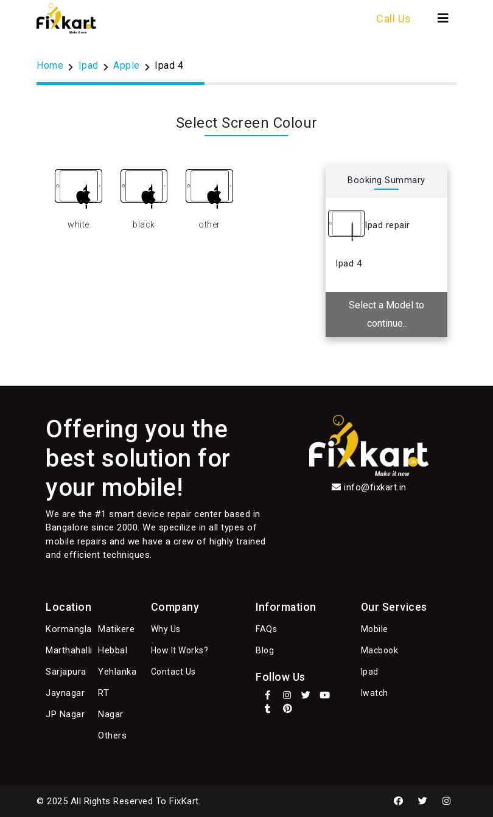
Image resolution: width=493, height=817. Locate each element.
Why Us (166, 629)
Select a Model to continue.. (386, 314)
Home (50, 65)
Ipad (89, 65)
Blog (265, 650)
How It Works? (180, 650)
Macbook (380, 650)
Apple (126, 65)
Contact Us (173, 671)
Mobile (374, 629)
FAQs (266, 629)
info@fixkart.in (375, 487)
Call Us (393, 18)
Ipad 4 (169, 65)
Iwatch (374, 693)
